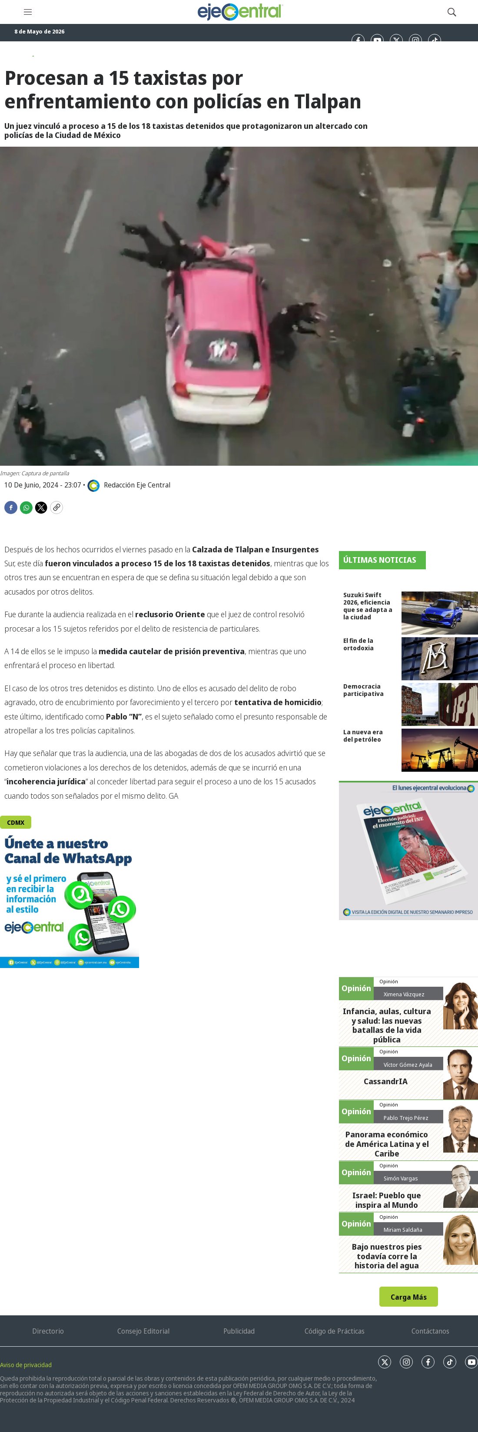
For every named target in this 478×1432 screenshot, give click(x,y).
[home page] (239, 12)
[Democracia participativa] (440, 704)
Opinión (388, 981)
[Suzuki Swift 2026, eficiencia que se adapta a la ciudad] (440, 613)
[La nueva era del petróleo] (440, 750)
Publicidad (239, 1331)
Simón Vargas (401, 1178)
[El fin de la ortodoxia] (440, 658)
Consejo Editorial (143, 1331)
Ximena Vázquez (404, 994)
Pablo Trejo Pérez (406, 1118)
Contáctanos (430, 1331)
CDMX (15, 822)
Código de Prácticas (335, 1331)
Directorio (48, 1331)
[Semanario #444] (408, 850)
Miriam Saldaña (403, 1230)
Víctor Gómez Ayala (408, 1065)
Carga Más (409, 1297)
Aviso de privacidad (26, 1365)
